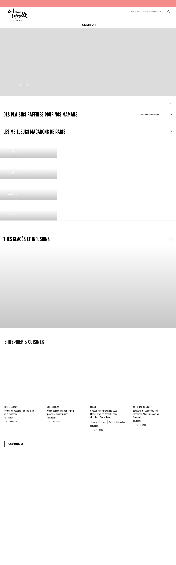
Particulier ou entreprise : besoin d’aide (147, 11)
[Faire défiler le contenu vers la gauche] (170, 103)
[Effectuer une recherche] (168, 11)
